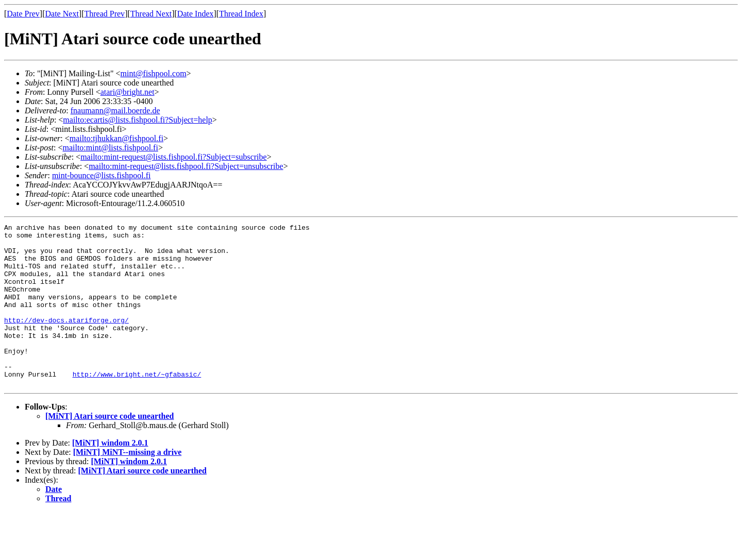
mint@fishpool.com (154, 73)
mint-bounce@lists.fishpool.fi (101, 175)
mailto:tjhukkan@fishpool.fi (116, 138)
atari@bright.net (127, 92)
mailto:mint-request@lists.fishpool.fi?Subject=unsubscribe (186, 166)
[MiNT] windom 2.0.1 (110, 475)
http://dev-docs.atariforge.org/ (66, 340)
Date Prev (23, 13)
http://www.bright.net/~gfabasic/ (137, 405)
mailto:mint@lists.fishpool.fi (110, 147)
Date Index (195, 13)
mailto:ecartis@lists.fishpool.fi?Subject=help (137, 119)
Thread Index (241, 13)
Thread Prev (104, 13)
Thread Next (151, 13)
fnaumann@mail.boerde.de (115, 110)
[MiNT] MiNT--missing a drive (127, 484)
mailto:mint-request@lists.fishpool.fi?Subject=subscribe (173, 156)
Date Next (62, 13)
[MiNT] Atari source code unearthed (109, 448)
